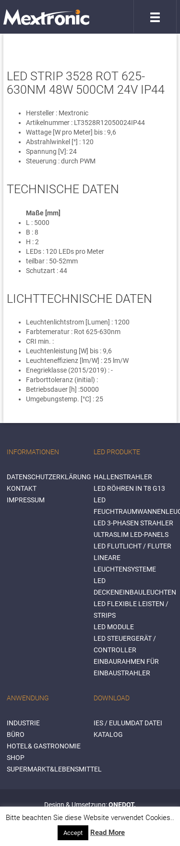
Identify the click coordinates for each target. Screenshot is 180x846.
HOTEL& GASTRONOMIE (44, 746)
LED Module (114, 627)
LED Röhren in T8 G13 (129, 488)
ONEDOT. (122, 805)
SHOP (15, 757)
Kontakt (21, 488)
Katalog (108, 734)
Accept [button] (73, 832)
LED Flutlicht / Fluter (132, 546)
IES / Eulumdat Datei (128, 723)
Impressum (26, 500)
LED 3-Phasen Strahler (133, 523)
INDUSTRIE (23, 723)
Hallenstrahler (123, 477)
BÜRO (15, 734)
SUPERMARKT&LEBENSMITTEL (54, 769)
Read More (107, 832)
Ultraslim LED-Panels (131, 534)
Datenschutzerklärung (49, 477)
